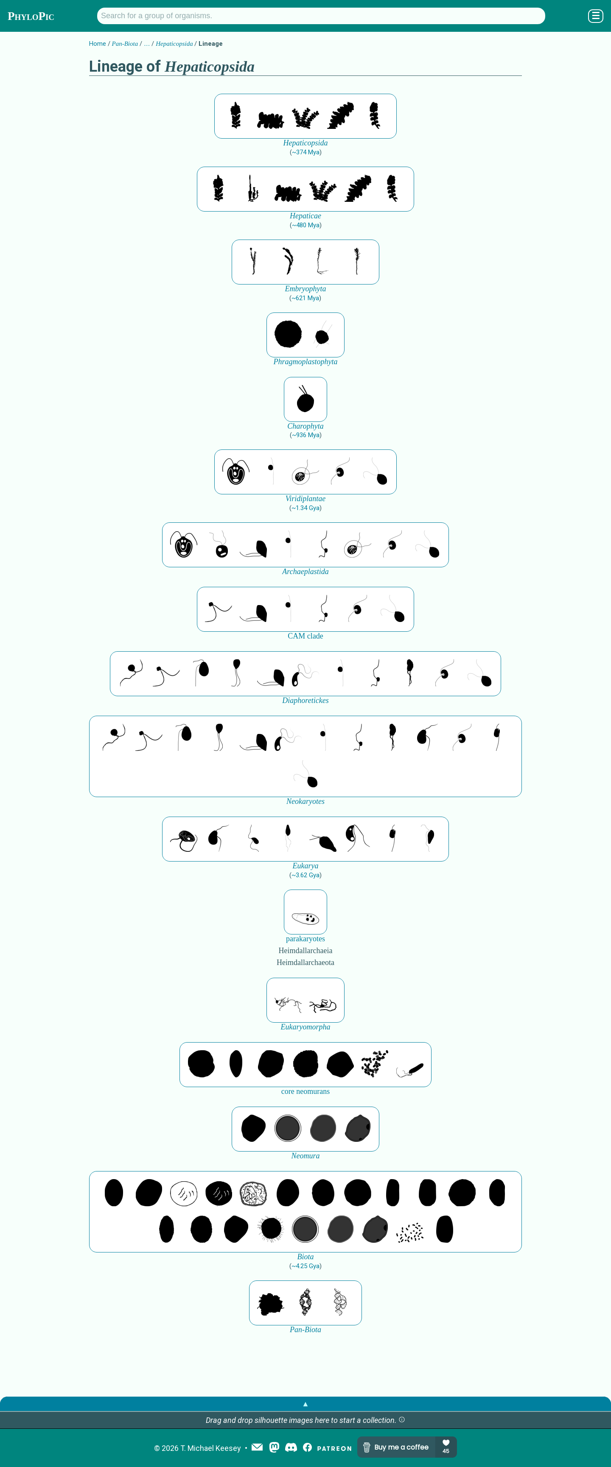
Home (97, 43)
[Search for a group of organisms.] (321, 16)
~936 (306, 435)
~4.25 (305, 1266)
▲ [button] (305, 1403)
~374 (306, 152)
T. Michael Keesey (210, 1448)
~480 (306, 225)
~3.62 (305, 875)
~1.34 (305, 508)
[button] (401, 1420)
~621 (305, 298)
